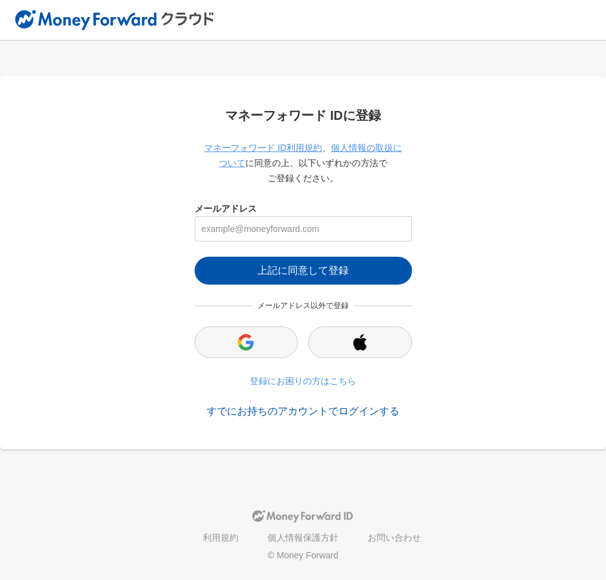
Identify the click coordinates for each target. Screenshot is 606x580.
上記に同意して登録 (303, 270)
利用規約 (220, 537)
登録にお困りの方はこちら (303, 381)
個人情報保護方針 (303, 537)
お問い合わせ (394, 537)
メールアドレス (226, 208)
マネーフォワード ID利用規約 (263, 148)
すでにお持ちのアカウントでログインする (303, 411)
